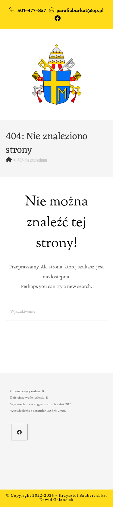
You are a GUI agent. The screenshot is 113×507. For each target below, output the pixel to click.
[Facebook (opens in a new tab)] (57, 18)
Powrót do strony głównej (56, 339)
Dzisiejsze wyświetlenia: (28, 397)
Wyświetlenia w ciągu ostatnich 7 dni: (37, 404)
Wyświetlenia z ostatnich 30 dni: (34, 410)
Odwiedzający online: (26, 391)
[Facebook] (19, 432)
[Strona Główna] (9, 160)
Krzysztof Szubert (77, 496)
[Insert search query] (57, 311)
